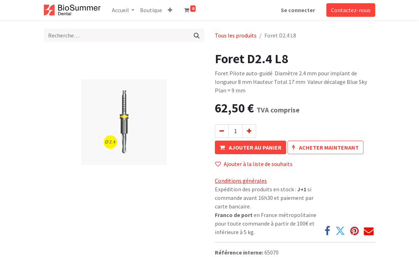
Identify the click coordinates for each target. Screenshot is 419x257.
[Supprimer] (222, 131)
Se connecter (298, 10)
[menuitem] (151, 10)
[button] (170, 10)
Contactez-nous (351, 10)
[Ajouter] (249, 131)
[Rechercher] (196, 35)
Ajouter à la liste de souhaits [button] (254, 163)
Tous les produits (236, 35)
